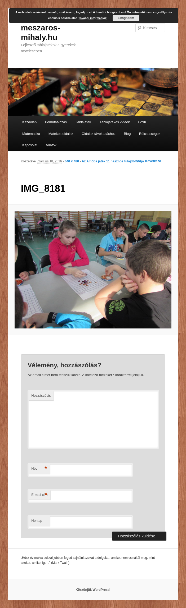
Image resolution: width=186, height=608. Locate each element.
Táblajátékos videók (114, 122)
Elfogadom (126, 18)
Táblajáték (83, 122)
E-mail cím (39, 495)
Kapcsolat (29, 145)
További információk (92, 18)
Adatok (51, 145)
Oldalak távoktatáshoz (99, 134)
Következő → (155, 161)
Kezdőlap (29, 122)
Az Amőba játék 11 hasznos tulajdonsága (113, 161)
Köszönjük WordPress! (93, 590)
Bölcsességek (149, 134)
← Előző (135, 161)
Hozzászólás (41, 395)
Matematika (31, 134)
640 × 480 (72, 161)
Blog (127, 134)
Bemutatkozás (56, 122)
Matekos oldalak (60, 134)
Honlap (36, 521)
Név (39, 469)
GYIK (142, 122)
